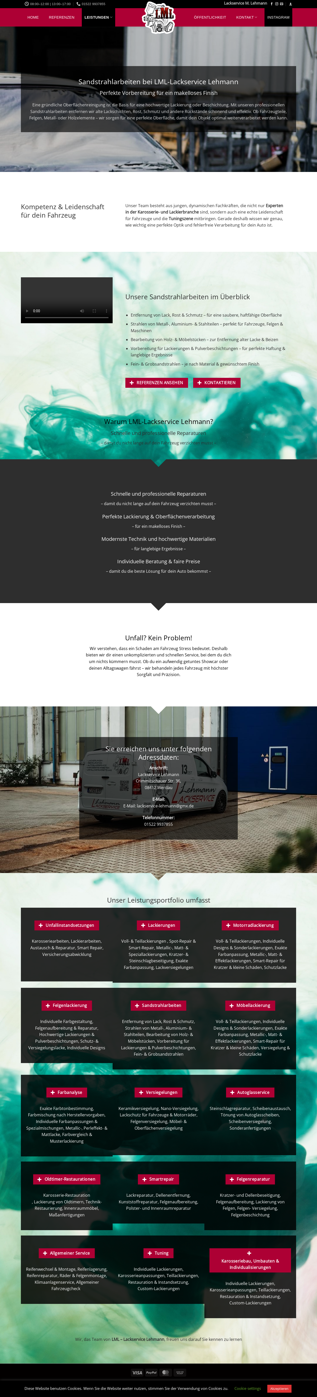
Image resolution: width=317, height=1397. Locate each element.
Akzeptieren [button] (279, 1388)
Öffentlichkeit (210, 17)
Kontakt (246, 17)
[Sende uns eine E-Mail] (281, 4)
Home (33, 17)
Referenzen (61, 17)
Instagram (278, 17)
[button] (290, 4)
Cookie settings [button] (247, 1388)
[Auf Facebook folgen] (271, 4)
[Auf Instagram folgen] (276, 4)
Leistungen (98, 17)
